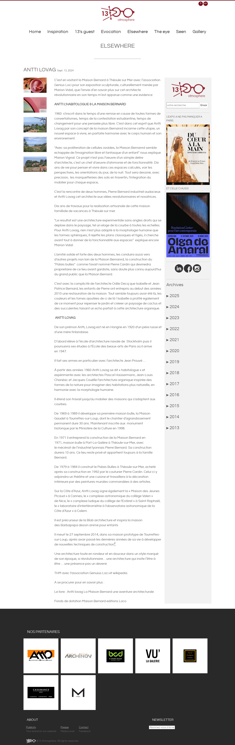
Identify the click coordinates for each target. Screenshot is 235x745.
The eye (162, 31)
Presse (65, 727)
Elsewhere (137, 31)
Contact (83, 727)
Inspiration (57, 31)
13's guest (85, 31)
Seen (181, 31)
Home (35, 31)
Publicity (31, 727)
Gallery (199, 31)
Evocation (111, 31)
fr (201, 3)
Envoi (203, 105)
